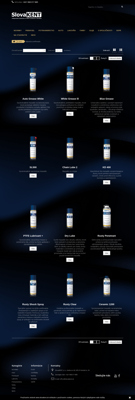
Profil (33, 369)
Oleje (91, 30)
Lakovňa (71, 30)
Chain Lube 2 (69, 167)
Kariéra (33, 376)
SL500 (33, 167)
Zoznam (120, 50)
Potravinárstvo (46, 30)
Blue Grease (107, 98)
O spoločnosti (105, 30)
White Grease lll (70, 98)
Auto (60, 30)
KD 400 (107, 167)
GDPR (118, 30)
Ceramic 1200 (106, 304)
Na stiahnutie (20, 35)
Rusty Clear (69, 304)
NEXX (33, 35)
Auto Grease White (33, 98)
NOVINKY (17, 30)
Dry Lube (70, 235)
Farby (82, 30)
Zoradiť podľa (17, 50)
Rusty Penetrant (107, 235)
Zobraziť (51, 50)
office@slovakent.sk (67, 379)
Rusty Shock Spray (33, 304)
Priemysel (30, 30)
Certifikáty (34, 373)
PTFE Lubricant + (33, 235)
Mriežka (114, 50)
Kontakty (34, 379)
